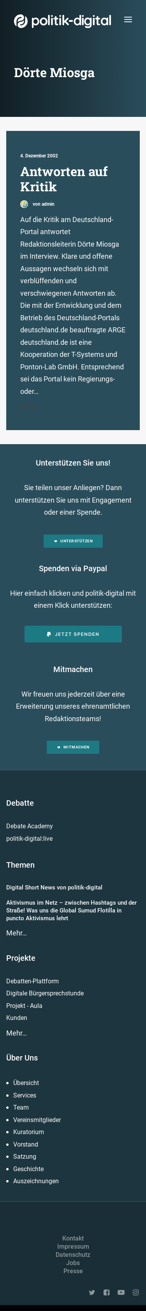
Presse (73, 1271)
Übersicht (26, 1083)
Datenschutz (73, 1254)
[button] (128, 19)
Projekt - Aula (24, 1005)
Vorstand (25, 1144)
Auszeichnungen (36, 1181)
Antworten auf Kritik (64, 179)
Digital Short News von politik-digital (54, 887)
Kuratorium (28, 1132)
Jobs (73, 1263)
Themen (20, 865)
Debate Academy (29, 826)
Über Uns (22, 1057)
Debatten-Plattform (32, 981)
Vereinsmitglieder (37, 1120)
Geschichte (28, 1169)
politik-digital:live (29, 838)
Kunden (16, 1018)
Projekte (20, 958)
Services (24, 1095)
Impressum (73, 1246)
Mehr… (16, 933)
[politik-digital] (62, 21)
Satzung (24, 1156)
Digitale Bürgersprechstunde (45, 993)
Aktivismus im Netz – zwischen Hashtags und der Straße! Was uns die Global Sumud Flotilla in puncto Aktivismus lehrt (71, 910)
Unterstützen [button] (72, 541)
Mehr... (29, 405)
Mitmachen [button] (72, 747)
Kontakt (73, 1238)
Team (21, 1107)
